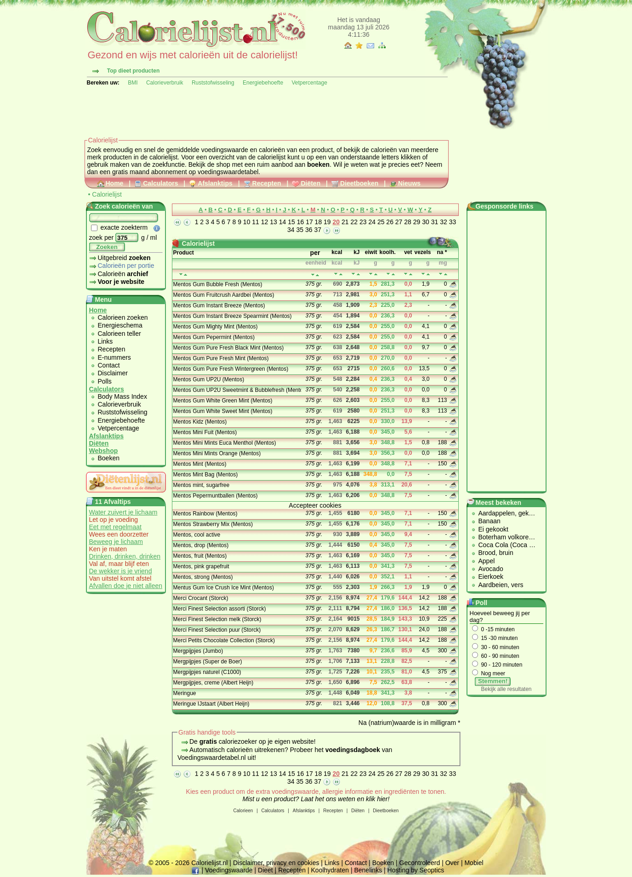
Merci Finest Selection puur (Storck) (217, 630)
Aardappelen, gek (503, 513)
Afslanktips (210, 183)
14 (282, 222)
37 (317, 229)
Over (452, 862)
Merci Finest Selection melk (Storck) (217, 619)
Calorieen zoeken (123, 317)
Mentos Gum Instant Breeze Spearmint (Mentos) (232, 316)
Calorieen (243, 810)
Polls (105, 381)
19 (327, 222)
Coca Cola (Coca (504, 545)
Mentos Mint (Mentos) (200, 464)
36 (309, 229)
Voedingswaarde (229, 870)
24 (372, 222)
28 (407, 222)
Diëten (306, 183)
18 (318, 222)
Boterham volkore (503, 537)
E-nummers (114, 357)
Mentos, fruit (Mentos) (200, 556)
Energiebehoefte (263, 82)
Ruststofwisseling (213, 82)
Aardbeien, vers (501, 584)
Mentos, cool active (197, 535)
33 (452, 222)
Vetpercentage (309, 82)
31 (434, 222)
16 (300, 222)
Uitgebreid (120, 257)
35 (300, 229)
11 (255, 222)
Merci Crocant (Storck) (200, 598)
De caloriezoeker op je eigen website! (252, 741)
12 (264, 222)
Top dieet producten (133, 71)
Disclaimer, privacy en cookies (276, 862)
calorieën (272, 149)
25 (381, 222)
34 (291, 229)
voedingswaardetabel (228, 171)
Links (105, 341)
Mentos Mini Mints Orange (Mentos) (217, 453)
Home (110, 183)
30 (425, 222)
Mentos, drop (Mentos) (201, 545)
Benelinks (368, 870)
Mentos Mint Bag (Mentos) (205, 474)
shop (223, 164)
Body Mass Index (122, 396)
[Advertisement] (252, 111)
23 (363, 222)
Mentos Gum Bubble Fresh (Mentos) (217, 284)
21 (345, 222)
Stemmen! (492, 681)
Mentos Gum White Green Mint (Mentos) (223, 400)
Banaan (489, 521)
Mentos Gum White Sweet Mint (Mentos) (223, 411)
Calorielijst (107, 194)
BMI (132, 82)
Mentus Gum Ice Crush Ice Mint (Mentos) (223, 587)
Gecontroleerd (419, 862)
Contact (109, 365)
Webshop (103, 450)
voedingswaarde (224, 149)
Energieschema (120, 325)
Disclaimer (113, 373)
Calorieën (118, 273)
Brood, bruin (495, 552)
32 (443, 222)
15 (291, 222)
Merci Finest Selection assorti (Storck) (219, 608)
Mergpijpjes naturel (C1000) (207, 672)
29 (417, 222)
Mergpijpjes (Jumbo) (198, 651)
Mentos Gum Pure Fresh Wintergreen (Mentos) (231, 369)
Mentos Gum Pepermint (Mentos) (214, 337)
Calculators (156, 183)
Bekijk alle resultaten (506, 689)
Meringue (184, 693)
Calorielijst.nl (209, 862)
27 (399, 222)
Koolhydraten (330, 870)
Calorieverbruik (164, 82)
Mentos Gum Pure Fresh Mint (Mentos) (221, 358)
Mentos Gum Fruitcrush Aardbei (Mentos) (223, 295)
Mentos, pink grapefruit (201, 566)
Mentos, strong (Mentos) (203, 577)
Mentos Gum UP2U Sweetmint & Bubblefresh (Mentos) (236, 390)
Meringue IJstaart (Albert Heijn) (211, 704)
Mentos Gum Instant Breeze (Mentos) (219, 305)
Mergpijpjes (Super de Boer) (207, 661)
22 (354, 222)
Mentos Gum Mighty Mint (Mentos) (215, 326)
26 (389, 222)
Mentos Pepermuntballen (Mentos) (215, 495)
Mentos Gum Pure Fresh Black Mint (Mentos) (228, 348)
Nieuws (405, 183)
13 (273, 222)
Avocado (490, 568)
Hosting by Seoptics (415, 870)
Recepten (262, 183)
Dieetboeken (354, 183)
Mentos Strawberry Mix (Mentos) (213, 524)
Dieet (265, 870)
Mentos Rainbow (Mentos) (205, 513)
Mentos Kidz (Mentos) (200, 422)
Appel (486, 561)
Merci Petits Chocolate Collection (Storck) (224, 640)
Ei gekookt (493, 529)
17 (309, 222)
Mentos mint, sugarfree (201, 485)
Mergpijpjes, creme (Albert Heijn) (213, 682)
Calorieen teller (119, 333)
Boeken (109, 458)
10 (247, 222)
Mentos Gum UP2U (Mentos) (209, 379)
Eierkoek (490, 576)
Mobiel (473, 862)
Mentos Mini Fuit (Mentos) (205, 432)
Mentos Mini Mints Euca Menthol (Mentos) (224, 443)
